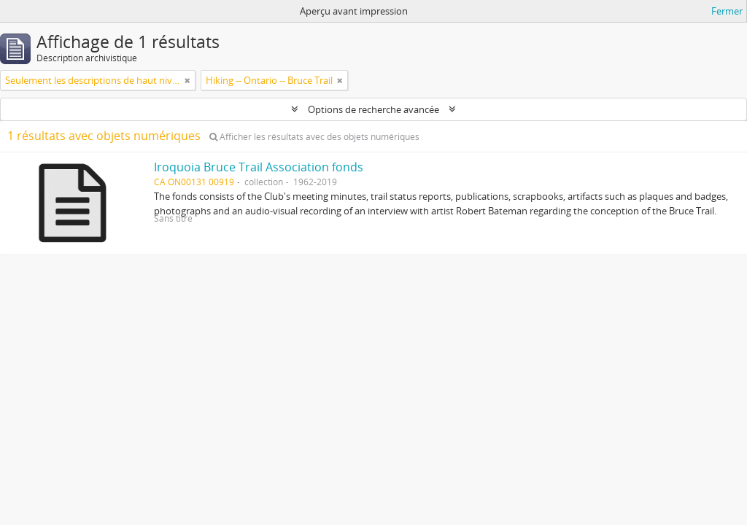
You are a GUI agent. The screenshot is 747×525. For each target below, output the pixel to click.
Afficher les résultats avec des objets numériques (314, 137)
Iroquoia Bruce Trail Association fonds (258, 167)
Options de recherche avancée (373, 109)
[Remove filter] (187, 80)
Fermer (727, 11)
